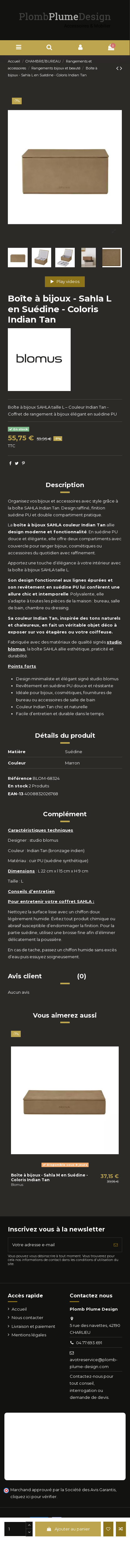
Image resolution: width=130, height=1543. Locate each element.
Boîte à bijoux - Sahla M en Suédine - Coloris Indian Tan (49, 1177)
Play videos (65, 281)
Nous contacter (27, 1317)
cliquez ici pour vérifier (33, 1496)
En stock (18, 785)
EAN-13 (16, 793)
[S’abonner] (116, 1245)
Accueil (19, 1309)
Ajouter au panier (67, 1528)
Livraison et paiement (33, 1326)
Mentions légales (29, 1334)
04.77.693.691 (89, 1342)
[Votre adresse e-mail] (58, 1245)
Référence (20, 778)
